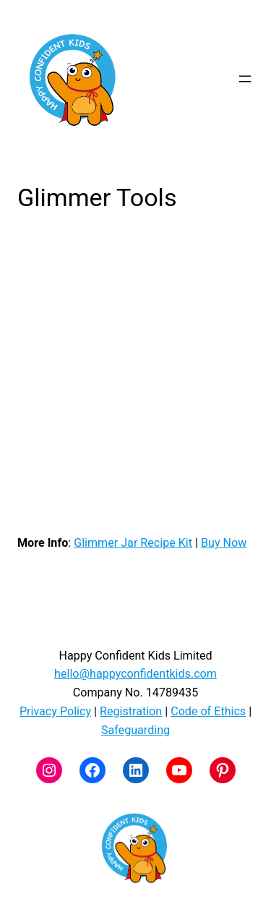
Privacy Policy (55, 711)
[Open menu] (245, 79)
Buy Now (223, 543)
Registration (131, 711)
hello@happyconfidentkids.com (135, 674)
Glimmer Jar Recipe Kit (133, 543)
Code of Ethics (208, 711)
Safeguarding (135, 730)
